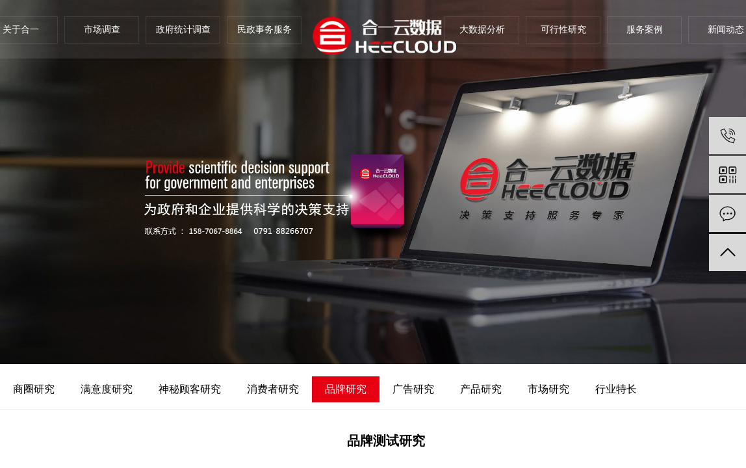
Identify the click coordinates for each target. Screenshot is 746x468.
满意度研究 (107, 389)
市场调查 (102, 29)
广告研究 (413, 389)
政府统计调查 (183, 29)
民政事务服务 (264, 29)
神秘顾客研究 (190, 389)
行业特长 (616, 389)
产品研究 (481, 389)
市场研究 (548, 389)
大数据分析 (482, 29)
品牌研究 (346, 389)
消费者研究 (273, 389)
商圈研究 (34, 389)
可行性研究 (563, 29)
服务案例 (644, 29)
